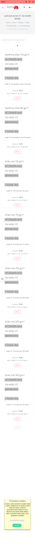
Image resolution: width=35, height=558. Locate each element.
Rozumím (17, 525)
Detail (17, 98)
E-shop (13, 22)
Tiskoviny (20, 22)
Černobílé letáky (11, 26)
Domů (7, 22)
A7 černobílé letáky (24, 26)
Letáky (27, 22)
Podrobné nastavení (17, 520)
